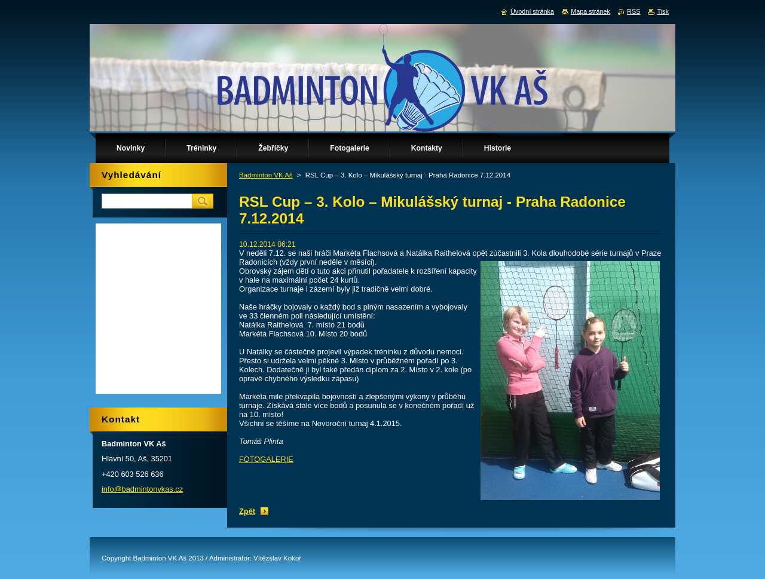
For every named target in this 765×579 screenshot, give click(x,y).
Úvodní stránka (532, 11)
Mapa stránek (590, 11)
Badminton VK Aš (266, 175)
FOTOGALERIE (266, 459)
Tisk (663, 11)
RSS (633, 11)
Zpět (247, 511)
